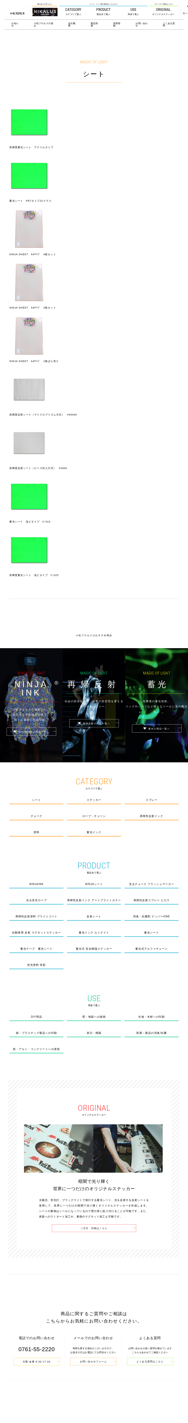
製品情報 (94, 24)
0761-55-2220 (97, 1401)
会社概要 (72, 24)
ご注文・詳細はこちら (94, 931)
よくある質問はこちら (150, 1064)
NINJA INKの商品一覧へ (31, 435)
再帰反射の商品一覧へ (94, 426)
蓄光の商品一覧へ (156, 431)
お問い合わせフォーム (93, 1064)
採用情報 (116, 24)
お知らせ (15, 24)
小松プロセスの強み (43, 24)
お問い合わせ (142, 24)
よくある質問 (169, 24)
